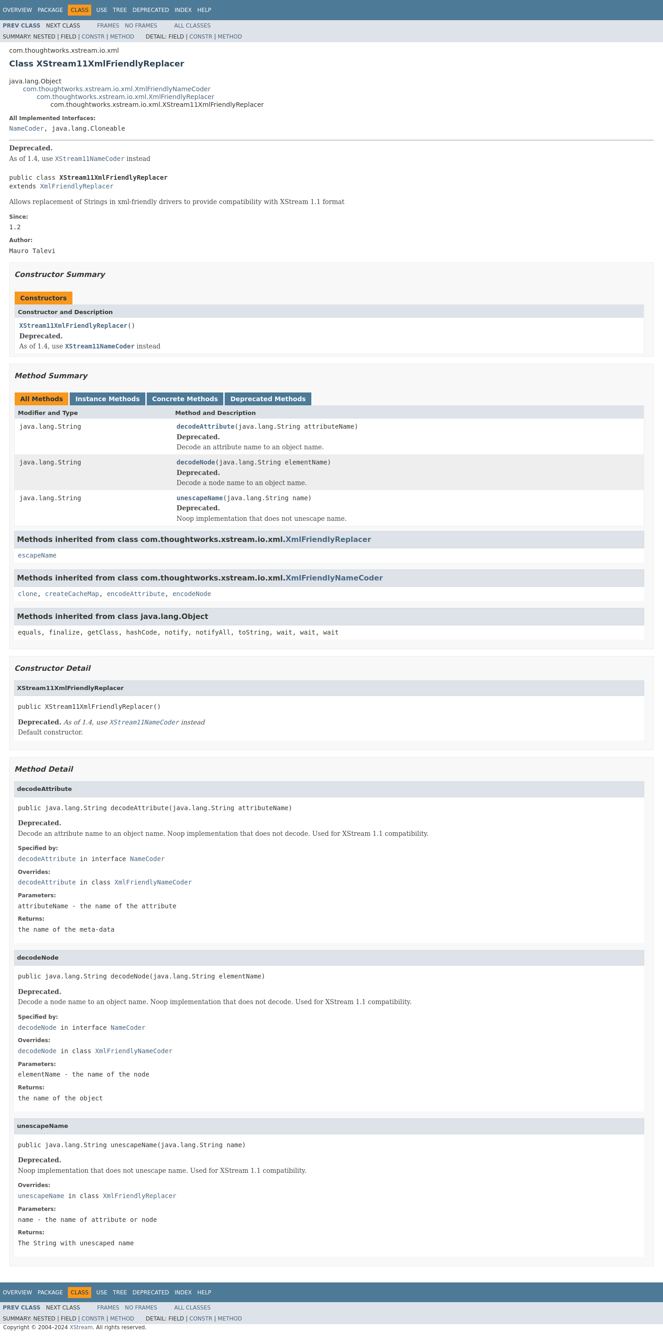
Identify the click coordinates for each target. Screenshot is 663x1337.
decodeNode (196, 462)
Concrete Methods (185, 399)
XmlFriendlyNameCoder (334, 578)
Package (50, 10)
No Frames (141, 25)
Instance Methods (107, 399)
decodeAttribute (205, 426)
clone (27, 593)
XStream (81, 1327)
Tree (120, 10)
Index (183, 10)
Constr (93, 36)
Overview (17, 10)
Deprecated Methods (267, 399)
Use (101, 10)
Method (122, 36)
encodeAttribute (136, 593)
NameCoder (26, 128)
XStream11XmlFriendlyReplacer (73, 325)
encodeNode (191, 593)
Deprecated (151, 10)
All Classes (192, 25)
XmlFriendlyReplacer (76, 186)
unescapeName (200, 498)
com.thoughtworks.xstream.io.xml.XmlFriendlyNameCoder (116, 89)
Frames (108, 25)
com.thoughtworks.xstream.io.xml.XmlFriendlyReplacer (125, 96)
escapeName (37, 555)
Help (204, 10)
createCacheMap (72, 593)
